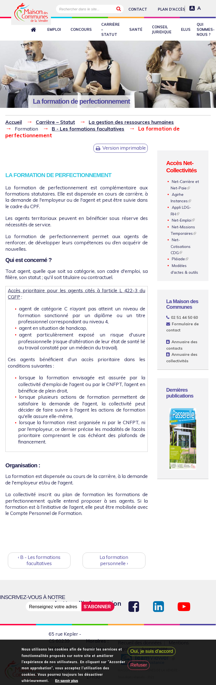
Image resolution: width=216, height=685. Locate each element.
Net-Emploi (181, 220)
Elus (186, 29)
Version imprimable (124, 148)
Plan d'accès (171, 9)
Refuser (138, 666)
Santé (135, 29)
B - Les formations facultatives (88, 129)
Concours (81, 29)
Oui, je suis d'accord (151, 652)
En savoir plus (66, 682)
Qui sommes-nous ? (206, 29)
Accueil (13, 122)
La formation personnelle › (114, 560)
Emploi (54, 29)
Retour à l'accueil (34, 30)
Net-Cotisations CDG (181, 246)
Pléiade (178, 258)
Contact (137, 9)
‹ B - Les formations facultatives (39, 560)
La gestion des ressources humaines (131, 122)
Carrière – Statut (110, 29)
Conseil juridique (162, 29)
